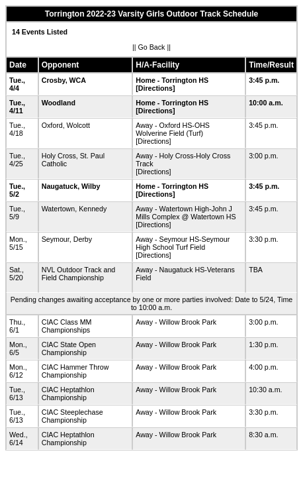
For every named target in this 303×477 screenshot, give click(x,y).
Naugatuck (59, 186)
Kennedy (93, 209)
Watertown (58, 209)
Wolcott (78, 125)
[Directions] (155, 88)
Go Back (151, 47)
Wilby (90, 186)
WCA (77, 80)
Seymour (55, 239)
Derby (82, 239)
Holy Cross (59, 156)
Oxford (52, 125)
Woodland (58, 103)
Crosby (53, 80)
